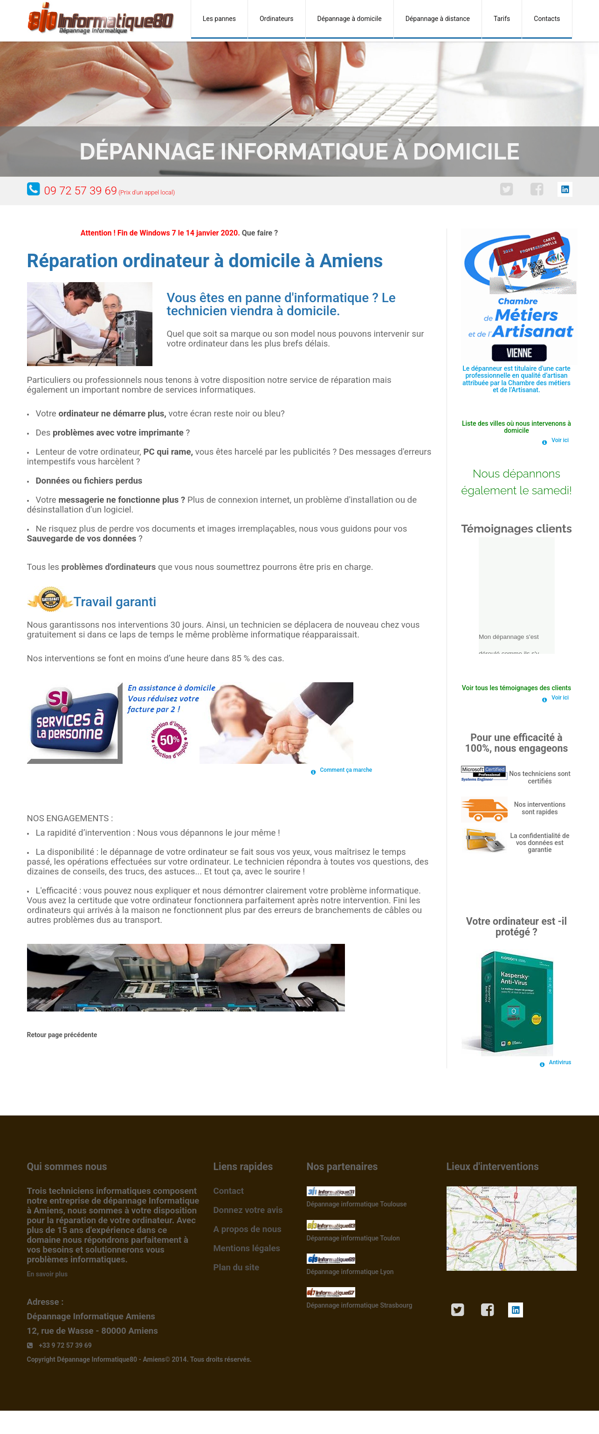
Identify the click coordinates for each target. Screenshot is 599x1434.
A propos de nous (247, 1229)
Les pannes (219, 18)
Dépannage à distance (438, 18)
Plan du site (236, 1267)
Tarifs (502, 18)
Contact (228, 1191)
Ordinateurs (277, 18)
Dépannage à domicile (349, 18)
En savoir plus (47, 1274)
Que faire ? (260, 233)
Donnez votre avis (248, 1210)
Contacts (547, 18)
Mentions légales (247, 1248)
